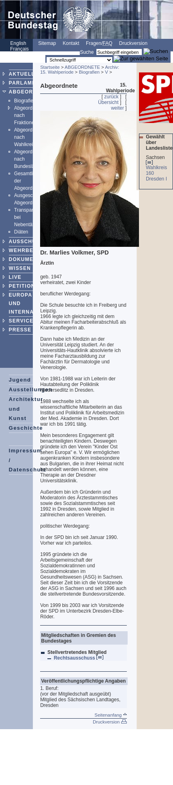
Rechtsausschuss (78, 658)
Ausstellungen (31, 389)
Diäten (21, 232)
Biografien (25, 101)
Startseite (50, 67)
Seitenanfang (110, 715)
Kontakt (71, 43)
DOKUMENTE (27, 259)
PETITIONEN (26, 286)
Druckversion (133, 43)
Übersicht (108, 102)
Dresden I (157, 179)
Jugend (20, 380)
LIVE (15, 277)
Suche (87, 52)
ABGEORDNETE (30, 92)
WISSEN (20, 268)
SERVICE (21, 321)
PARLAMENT (26, 83)
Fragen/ (99, 43)
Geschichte (26, 428)
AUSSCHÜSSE (28, 241)
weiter (117, 108)
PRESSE (20, 330)
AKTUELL (22, 74)
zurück (111, 97)
